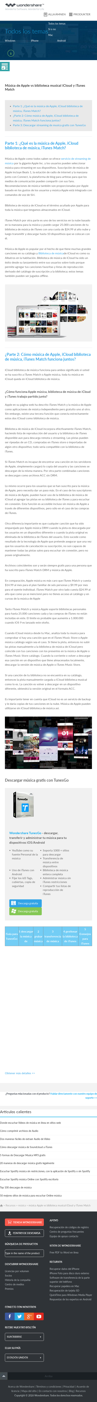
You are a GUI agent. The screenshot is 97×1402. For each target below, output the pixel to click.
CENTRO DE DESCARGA (26, 1233)
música (22, 1205)
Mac (50, 34)
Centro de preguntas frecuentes (67, 1231)
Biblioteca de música (51, 253)
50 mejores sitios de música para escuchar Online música (31, 1195)
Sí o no (52, 29)
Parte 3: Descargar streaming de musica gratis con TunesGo (49, 125)
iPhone (34, 40)
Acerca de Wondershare (21, 1386)
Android (61, 40)
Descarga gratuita (28, 903)
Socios (8, 1275)
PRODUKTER (81, 14)
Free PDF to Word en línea (64, 1252)
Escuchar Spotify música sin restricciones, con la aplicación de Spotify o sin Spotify (45, 1171)
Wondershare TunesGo (25, 833)
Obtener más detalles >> (20, 1073)
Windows (10, 40)
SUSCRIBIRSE (14, 1336)
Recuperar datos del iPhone (64, 1268)
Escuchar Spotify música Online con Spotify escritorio (29, 1179)
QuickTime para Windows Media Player (71, 1294)
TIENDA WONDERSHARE (27, 1222)
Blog (71, 1390)
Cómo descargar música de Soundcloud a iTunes (26, 1147)
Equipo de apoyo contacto (64, 1236)
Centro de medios (14, 1284)
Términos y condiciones (48, 1386)
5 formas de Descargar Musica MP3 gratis (22, 1155)
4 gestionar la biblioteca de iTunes (70, 936)
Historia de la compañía (17, 1279)
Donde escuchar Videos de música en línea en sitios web (30, 1122)
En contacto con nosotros (53, 1390)
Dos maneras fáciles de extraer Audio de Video (25, 1138)
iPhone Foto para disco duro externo (69, 1273)
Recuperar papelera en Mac (64, 1286)
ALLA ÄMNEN (57, 14)
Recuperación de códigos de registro (69, 1227)
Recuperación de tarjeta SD (64, 1290)
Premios (9, 1288)
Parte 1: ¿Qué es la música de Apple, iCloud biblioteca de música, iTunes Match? (41, 145)
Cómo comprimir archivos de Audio (19, 1130)
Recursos (10, 1205)
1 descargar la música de (26, 936)
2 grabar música (38, 936)
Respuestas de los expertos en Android (70, 1299)
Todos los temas (56, 23)
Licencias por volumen (17, 1271)
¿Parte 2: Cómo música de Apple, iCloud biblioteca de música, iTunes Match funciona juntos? (48, 356)
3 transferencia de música (52, 936)
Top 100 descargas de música (16, 1187)
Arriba (48, 1376)
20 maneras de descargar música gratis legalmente (27, 1163)
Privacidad (68, 1386)
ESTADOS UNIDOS (17, 1357)
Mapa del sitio (29, 1390)
